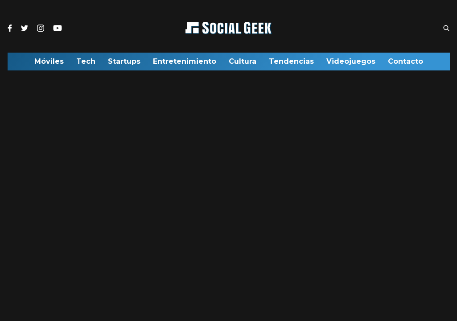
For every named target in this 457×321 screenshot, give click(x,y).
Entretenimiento (184, 63)
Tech (85, 63)
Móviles (49, 63)
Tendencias (291, 63)
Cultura (242, 63)
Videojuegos (350, 63)
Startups (124, 63)
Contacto (405, 63)
